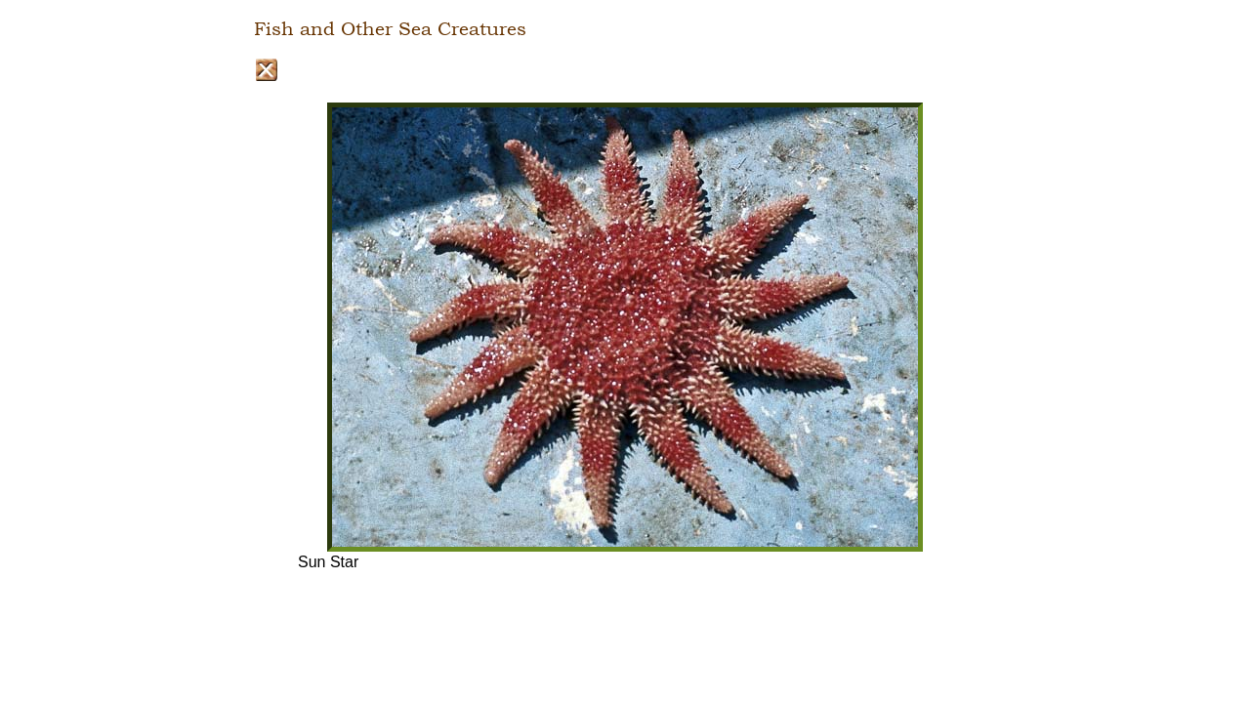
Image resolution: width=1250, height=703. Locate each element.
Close (266, 70)
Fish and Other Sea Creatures (390, 29)
